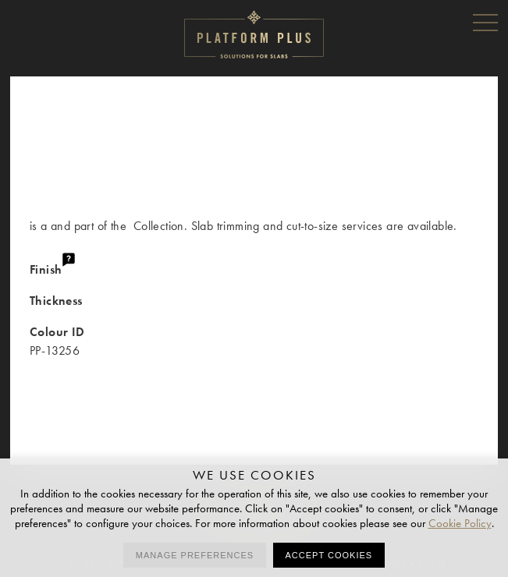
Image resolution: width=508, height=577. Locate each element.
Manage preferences (195, 555)
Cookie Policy (460, 523)
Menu (485, 22)
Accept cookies (329, 555)
